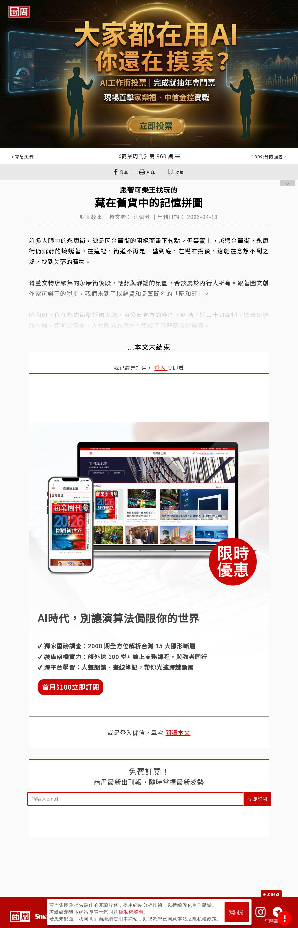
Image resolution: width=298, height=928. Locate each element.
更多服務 (271, 894)
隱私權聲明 (131, 912)
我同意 (236, 912)
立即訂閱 (257, 798)
